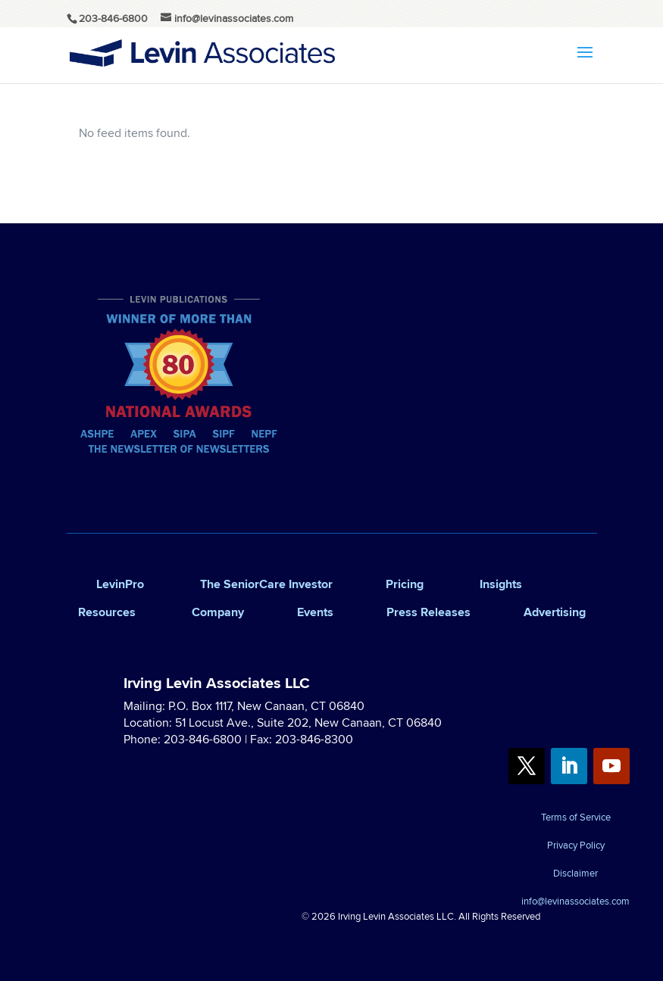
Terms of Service (576, 818)
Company (218, 612)
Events (315, 612)
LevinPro (120, 584)
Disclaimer (575, 874)
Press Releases (428, 612)
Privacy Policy (576, 846)
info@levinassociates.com (575, 902)
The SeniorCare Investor (266, 584)
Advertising (555, 612)
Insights (501, 584)
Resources (107, 612)
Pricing (405, 584)
